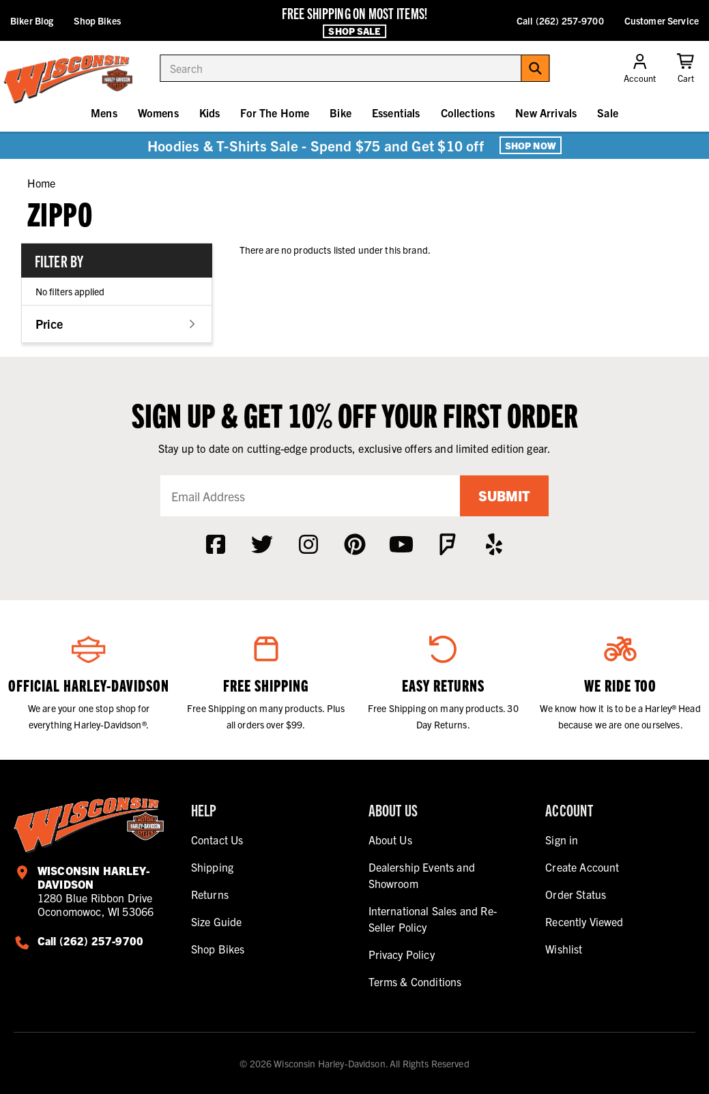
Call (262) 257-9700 (560, 20)
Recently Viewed (584, 921)
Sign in (561, 839)
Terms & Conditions (415, 981)
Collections (468, 112)
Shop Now (530, 145)
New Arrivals (546, 112)
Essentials (396, 112)
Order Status (575, 894)
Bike (340, 112)
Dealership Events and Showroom (421, 875)
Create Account (582, 867)
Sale (607, 112)
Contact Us (217, 839)
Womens (158, 112)
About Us (390, 839)
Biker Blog (31, 20)
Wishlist (563, 949)
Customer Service (661, 20)
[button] (117, 323)
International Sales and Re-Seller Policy (432, 919)
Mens (104, 112)
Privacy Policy (401, 954)
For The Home (274, 112)
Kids (209, 112)
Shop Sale (354, 31)
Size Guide (216, 921)
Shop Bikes (97, 20)
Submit (504, 495)
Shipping (212, 867)
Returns (210, 894)
